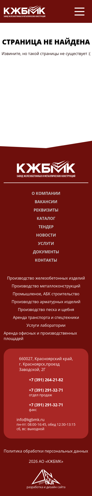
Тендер (46, 226)
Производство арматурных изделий (46, 301)
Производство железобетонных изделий (46, 278)
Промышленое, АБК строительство (46, 294)
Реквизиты (46, 210)
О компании (46, 193)
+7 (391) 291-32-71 (46, 390)
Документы (46, 252)
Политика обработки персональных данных (46, 451)
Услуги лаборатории (46, 325)
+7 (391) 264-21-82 (46, 380)
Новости (46, 235)
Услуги (46, 243)
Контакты (46, 260)
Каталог (46, 218)
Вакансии (46, 201)
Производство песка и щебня (46, 309)
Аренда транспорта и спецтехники (46, 317)
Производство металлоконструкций (46, 286)
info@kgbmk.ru (31, 419)
